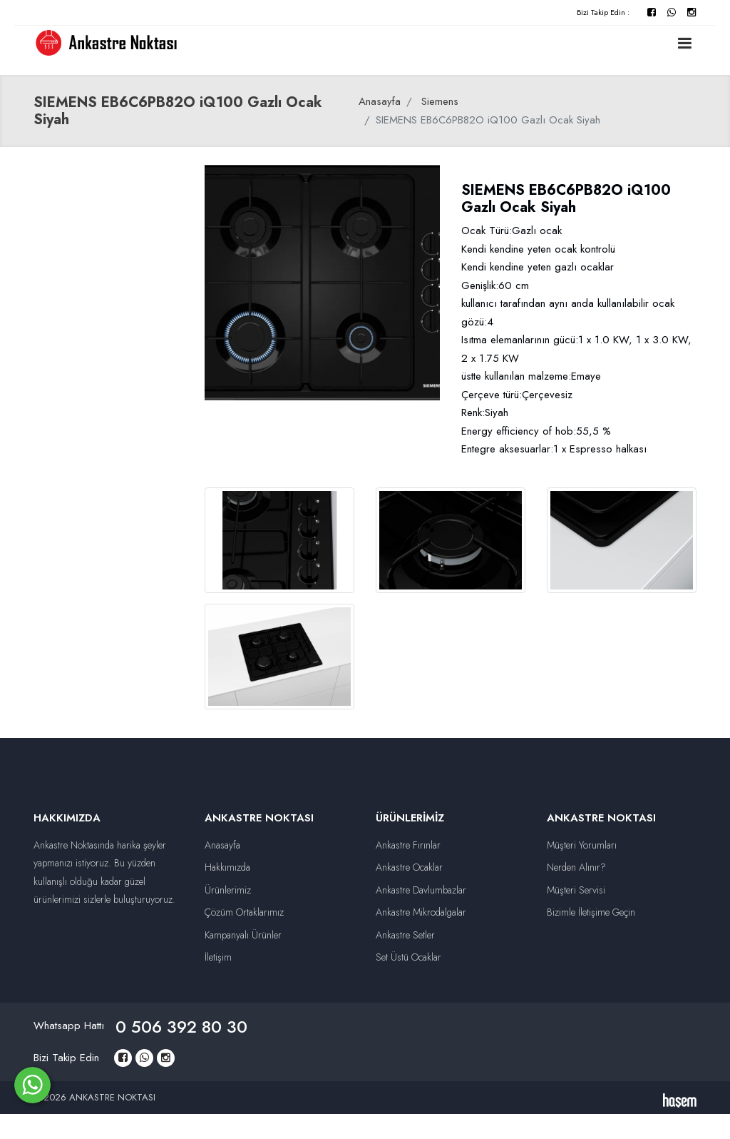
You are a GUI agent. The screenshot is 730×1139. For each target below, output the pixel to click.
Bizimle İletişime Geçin (591, 912)
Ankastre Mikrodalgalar (421, 912)
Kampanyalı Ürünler (243, 935)
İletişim (218, 957)
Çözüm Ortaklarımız (244, 912)
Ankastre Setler (405, 935)
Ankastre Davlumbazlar (421, 890)
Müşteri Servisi (576, 890)
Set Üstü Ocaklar (408, 957)
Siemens (439, 101)
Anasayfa (380, 101)
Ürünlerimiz (228, 890)
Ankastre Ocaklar (409, 867)
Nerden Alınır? (576, 867)
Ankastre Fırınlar (408, 845)
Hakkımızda (227, 867)
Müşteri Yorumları (582, 845)
